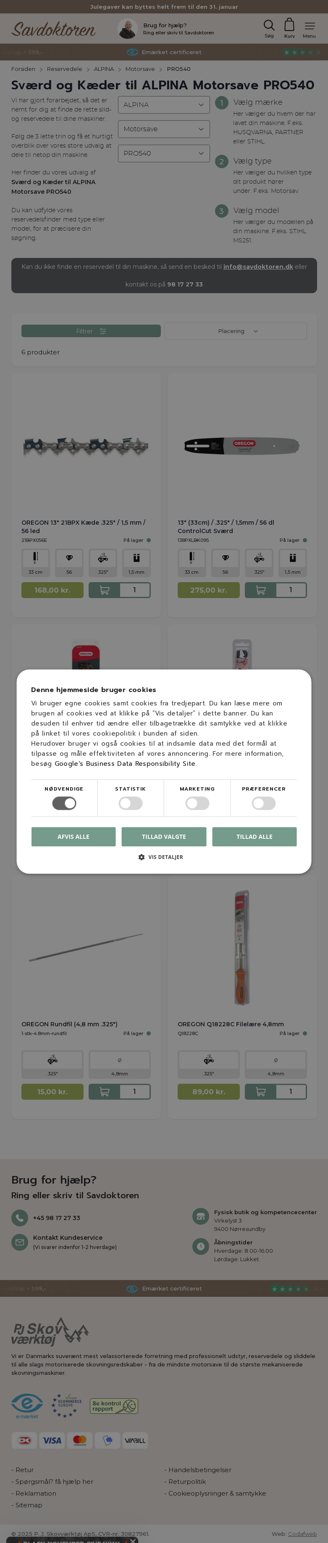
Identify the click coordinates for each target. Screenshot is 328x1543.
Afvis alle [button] (73, 836)
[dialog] (164, 771)
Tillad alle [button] (254, 836)
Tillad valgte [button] (164, 836)
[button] (164, 860)
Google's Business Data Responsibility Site (125, 763)
